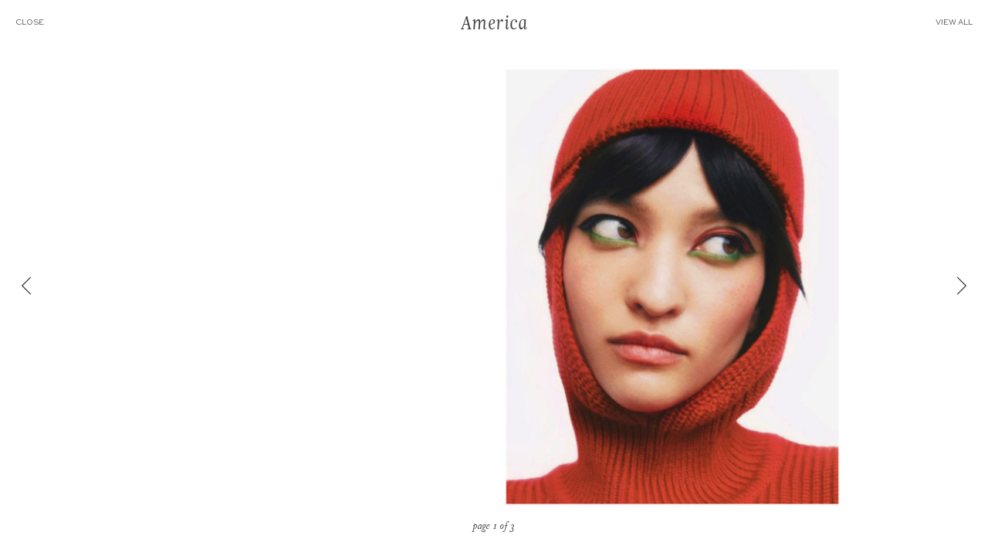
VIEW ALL (962, 22)
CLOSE (22, 22)
